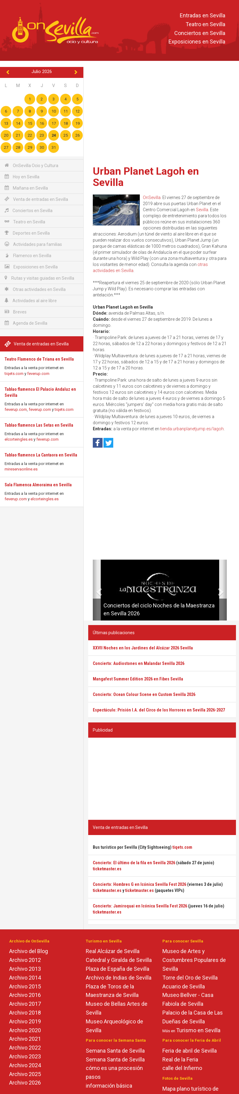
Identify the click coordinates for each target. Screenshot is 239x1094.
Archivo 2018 (25, 1012)
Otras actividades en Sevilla (35, 289)
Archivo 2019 (25, 1021)
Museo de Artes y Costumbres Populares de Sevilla (194, 960)
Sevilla (202, 209)
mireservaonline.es (21, 469)
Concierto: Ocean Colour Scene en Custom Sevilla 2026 (144, 694)
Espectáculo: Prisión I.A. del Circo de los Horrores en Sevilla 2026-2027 (159, 710)
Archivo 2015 (25, 986)
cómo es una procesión (114, 1068)
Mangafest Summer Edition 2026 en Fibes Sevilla (138, 678)
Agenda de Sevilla (26, 323)
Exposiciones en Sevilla (196, 42)
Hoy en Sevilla (22, 176)
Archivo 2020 (25, 1030)
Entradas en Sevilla (202, 15)
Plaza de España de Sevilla (117, 969)
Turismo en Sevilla (198, 1030)
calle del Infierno (182, 1068)
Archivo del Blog (28, 951)
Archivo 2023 (25, 1056)
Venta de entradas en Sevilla (36, 199)
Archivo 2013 (25, 969)
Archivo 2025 (25, 1074)
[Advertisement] (162, 114)
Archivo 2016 (25, 995)
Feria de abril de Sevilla (189, 1050)
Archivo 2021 (25, 1039)
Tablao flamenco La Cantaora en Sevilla (41, 455)
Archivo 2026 (25, 1082)
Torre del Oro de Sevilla (190, 977)
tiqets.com (14, 373)
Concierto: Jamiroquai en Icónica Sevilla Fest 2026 (140, 906)
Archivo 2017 (25, 1004)
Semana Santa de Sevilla (115, 1050)
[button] (95, 590)
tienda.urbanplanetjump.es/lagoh (192, 428)
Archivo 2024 (25, 1065)
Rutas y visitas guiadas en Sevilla (39, 278)
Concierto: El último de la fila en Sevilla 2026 (134, 862)
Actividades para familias (33, 244)
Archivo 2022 (25, 1047)
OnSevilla (152, 197)
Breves (16, 311)
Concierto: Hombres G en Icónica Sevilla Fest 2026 (139, 884)
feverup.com (38, 373)
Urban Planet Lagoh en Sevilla (146, 176)
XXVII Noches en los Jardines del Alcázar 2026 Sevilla (143, 647)
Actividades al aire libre (31, 300)
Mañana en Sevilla (26, 187)
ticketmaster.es (107, 868)
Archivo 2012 (25, 960)
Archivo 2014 (25, 977)
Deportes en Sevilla (27, 233)
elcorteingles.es (19, 439)
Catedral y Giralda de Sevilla (119, 960)
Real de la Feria (180, 1059)
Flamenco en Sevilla (28, 255)
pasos (93, 1077)
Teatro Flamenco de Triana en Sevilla (39, 359)
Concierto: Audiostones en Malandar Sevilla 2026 (138, 663)
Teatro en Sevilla (205, 24)
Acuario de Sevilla (183, 986)
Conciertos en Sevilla (199, 33)
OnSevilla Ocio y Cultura (31, 165)
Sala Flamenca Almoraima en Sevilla (38, 484)
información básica (109, 1085)
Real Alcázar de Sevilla (112, 951)
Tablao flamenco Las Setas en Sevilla (39, 425)
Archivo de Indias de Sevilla (118, 977)
